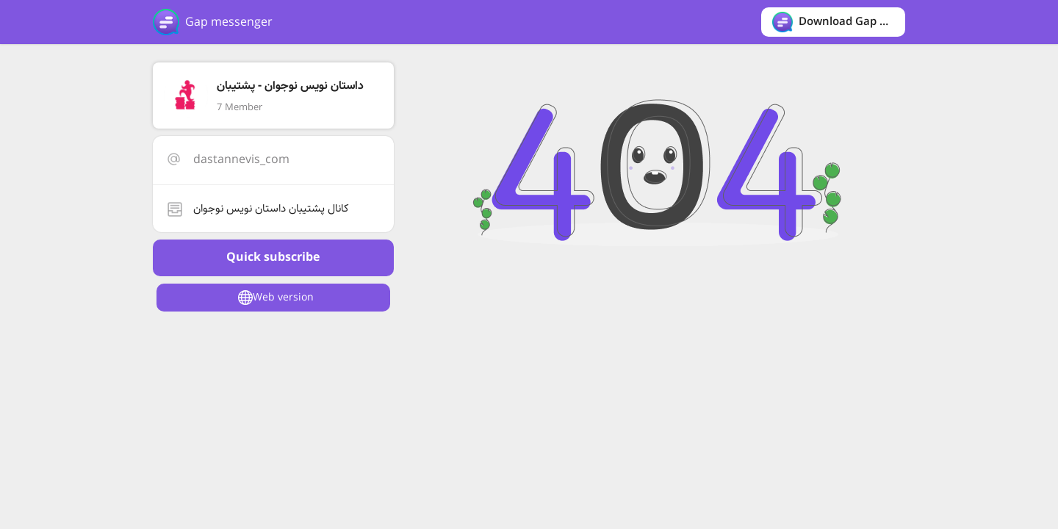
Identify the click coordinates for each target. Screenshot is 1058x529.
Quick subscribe (273, 257)
